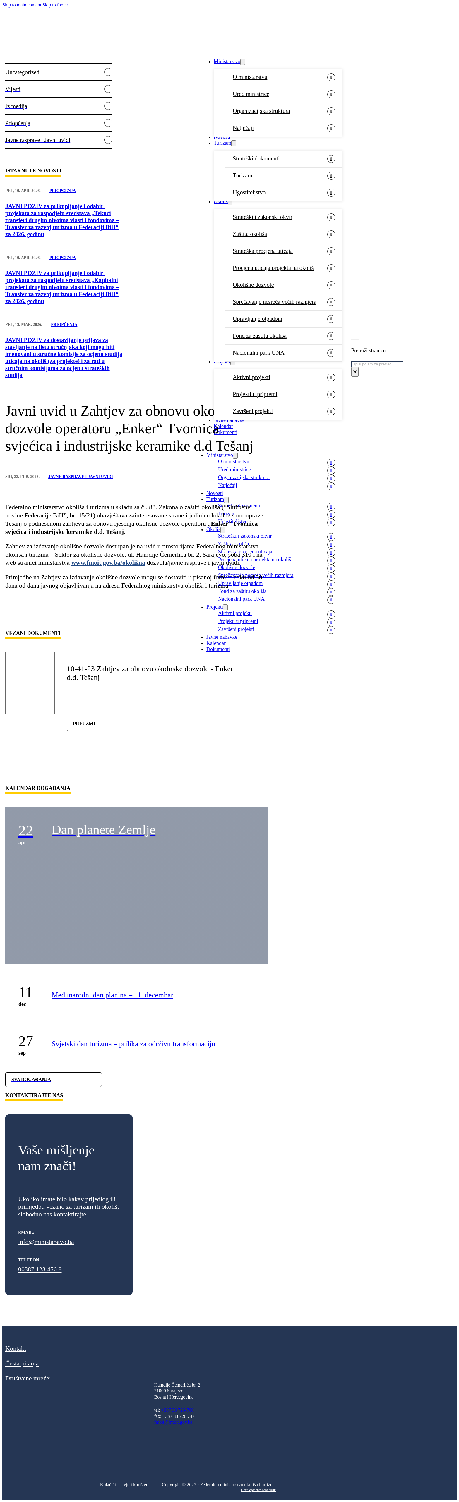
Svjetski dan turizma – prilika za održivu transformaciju (133, 1044)
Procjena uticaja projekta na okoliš (273, 268)
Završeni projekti (253, 411)
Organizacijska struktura (261, 111)
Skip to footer (55, 4)
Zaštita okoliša (250, 234)
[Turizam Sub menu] (233, 143)
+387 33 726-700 (177, 1410)
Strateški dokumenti (256, 158)
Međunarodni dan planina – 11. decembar (112, 995)
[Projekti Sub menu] (232, 362)
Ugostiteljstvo (249, 192)
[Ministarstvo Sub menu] (242, 62)
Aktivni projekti (251, 377)
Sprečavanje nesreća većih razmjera (274, 301)
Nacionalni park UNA (259, 352)
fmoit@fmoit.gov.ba (173, 1422)
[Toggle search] (355, 339)
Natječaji (243, 128)
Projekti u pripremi (255, 394)
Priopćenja (62, 191)
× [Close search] (355, 372)
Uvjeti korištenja (136, 1484)
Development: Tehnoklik (258, 1490)
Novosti (222, 137)
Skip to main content (21, 4)
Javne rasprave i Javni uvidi (80, 476)
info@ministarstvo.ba (46, 1241)
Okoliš (221, 201)
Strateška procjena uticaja (263, 251)
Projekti (222, 362)
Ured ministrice (251, 94)
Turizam (222, 143)
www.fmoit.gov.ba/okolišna (108, 562)
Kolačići (108, 1484)
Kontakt (15, 1348)
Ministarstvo (227, 61)
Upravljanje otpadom (257, 318)
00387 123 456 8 (40, 1269)
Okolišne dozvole (253, 285)
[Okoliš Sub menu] (230, 202)
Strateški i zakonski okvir (262, 217)
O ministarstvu (250, 77)
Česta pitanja (22, 1363)
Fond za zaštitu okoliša (260, 335)
